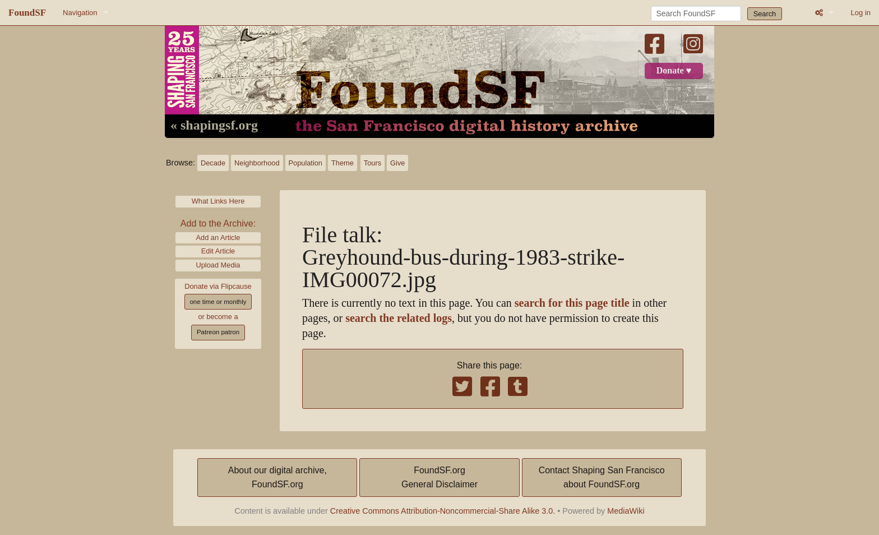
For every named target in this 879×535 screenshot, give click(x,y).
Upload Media (218, 265)
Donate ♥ (673, 71)
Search (764, 14)
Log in (861, 12)
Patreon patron (218, 332)
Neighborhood (256, 163)
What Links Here (218, 201)
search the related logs (398, 318)
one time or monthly (217, 301)
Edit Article (218, 251)
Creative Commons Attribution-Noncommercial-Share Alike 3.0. (443, 510)
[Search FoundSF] (696, 13)
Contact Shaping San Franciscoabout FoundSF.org (602, 477)
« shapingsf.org (214, 125)
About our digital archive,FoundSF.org (277, 477)
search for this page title (572, 303)
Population (305, 163)
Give (397, 163)
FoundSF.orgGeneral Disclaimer (439, 477)
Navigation (80, 12)
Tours (372, 163)
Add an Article (218, 237)
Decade (213, 163)
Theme (342, 163)
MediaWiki (625, 510)
